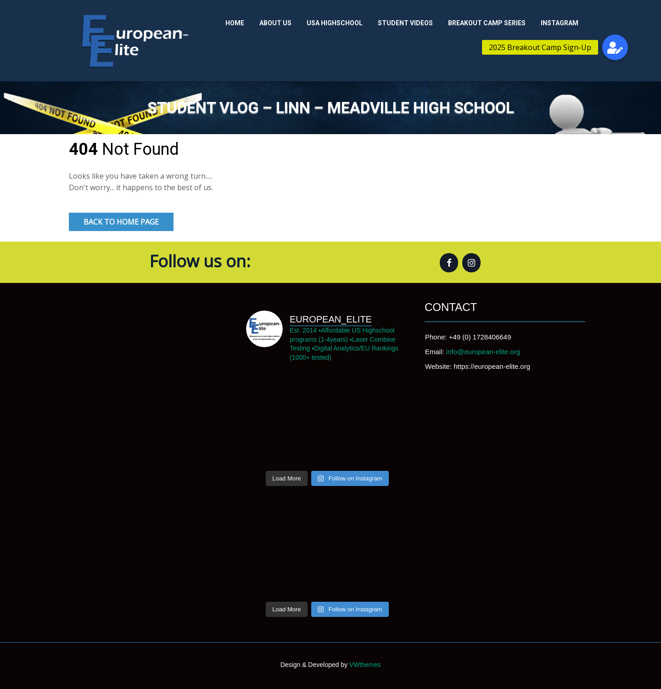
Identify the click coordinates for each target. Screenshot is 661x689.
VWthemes (364, 664)
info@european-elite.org (483, 352)
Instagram (559, 23)
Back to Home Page (121, 222)
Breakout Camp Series (487, 23)
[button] (615, 47)
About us (275, 23)
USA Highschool (335, 23)
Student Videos (405, 23)
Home (234, 23)
